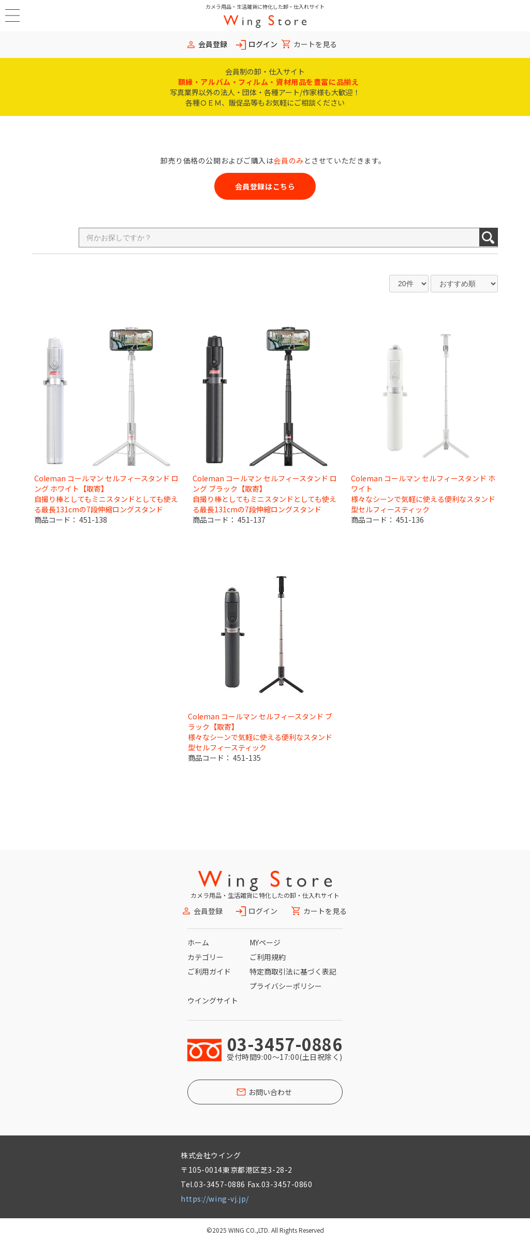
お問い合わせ (270, 1092)
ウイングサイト (212, 1000)
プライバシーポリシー (285, 986)
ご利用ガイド (209, 971)
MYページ (265, 942)
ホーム (198, 942)
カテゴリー (205, 957)
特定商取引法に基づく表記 (292, 971)
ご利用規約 (267, 957)
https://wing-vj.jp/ (215, 1198)
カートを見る (315, 44)
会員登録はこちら (265, 186)
